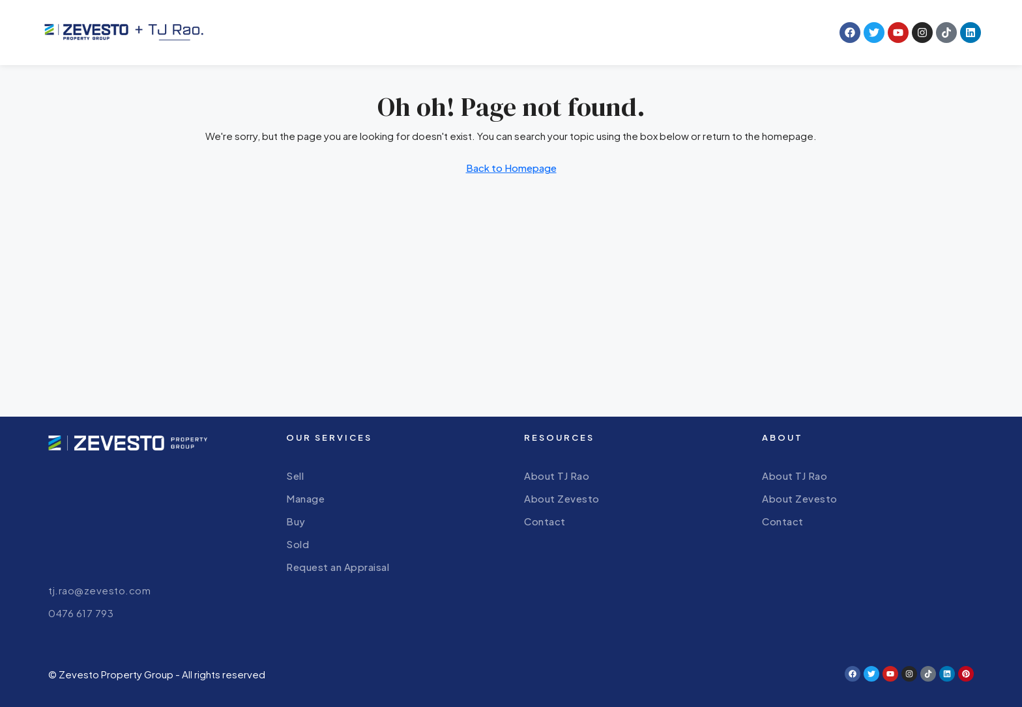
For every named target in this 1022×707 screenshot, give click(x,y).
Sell (295, 475)
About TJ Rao (556, 475)
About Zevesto (562, 498)
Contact (545, 521)
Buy (296, 521)
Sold (297, 544)
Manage (305, 498)
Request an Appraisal (337, 567)
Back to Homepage (511, 167)
